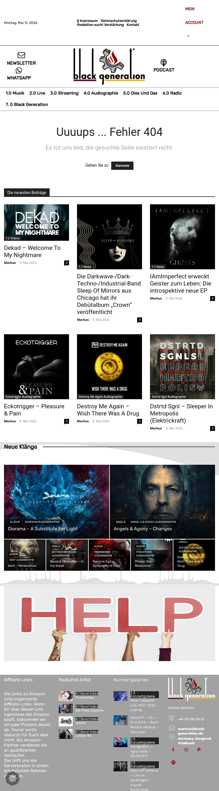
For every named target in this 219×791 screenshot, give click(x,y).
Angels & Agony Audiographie (153, 522)
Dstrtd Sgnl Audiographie (169, 397)
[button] (12, 778)
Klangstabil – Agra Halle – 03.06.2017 (141, 751)
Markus (10, 262)
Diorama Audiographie (42, 522)
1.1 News (85, 267)
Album (15, 522)
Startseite (122, 166)
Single (121, 522)
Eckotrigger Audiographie (23, 397)
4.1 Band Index (87, 693)
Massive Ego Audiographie (103, 554)
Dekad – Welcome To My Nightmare (32, 251)
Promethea (85, 698)
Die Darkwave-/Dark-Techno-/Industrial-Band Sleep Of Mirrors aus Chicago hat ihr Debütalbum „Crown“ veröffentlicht (109, 294)
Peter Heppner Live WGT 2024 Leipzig (142, 705)
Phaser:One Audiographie (145, 554)
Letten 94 (83, 736)
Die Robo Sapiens (89, 710)
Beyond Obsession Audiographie (64, 554)
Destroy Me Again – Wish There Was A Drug (108, 410)
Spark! (81, 723)
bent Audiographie (21, 559)
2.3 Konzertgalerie (142, 694)
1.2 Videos (13, 238)
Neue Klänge (20, 446)
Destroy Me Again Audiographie (100, 397)
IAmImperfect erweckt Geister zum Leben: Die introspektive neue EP (180, 283)
